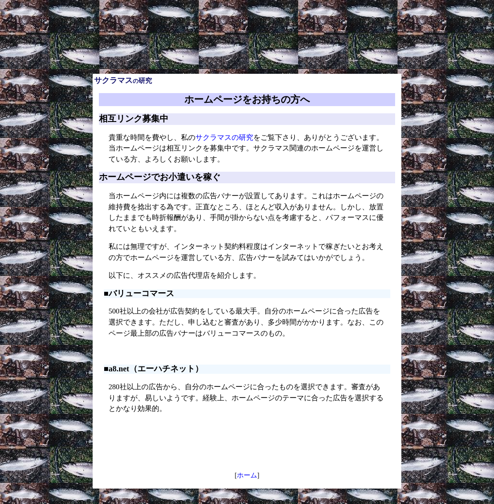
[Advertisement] (247, 7)
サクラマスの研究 (224, 137)
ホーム (247, 475)
